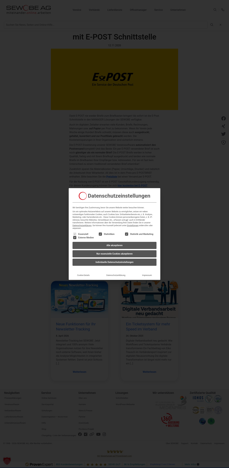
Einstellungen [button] (133, 224)
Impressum (147, 274)
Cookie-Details (83, 274)
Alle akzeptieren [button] (114, 243)
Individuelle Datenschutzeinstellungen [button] (115, 260)
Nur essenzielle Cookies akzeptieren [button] (114, 252)
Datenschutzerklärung (82, 224)
